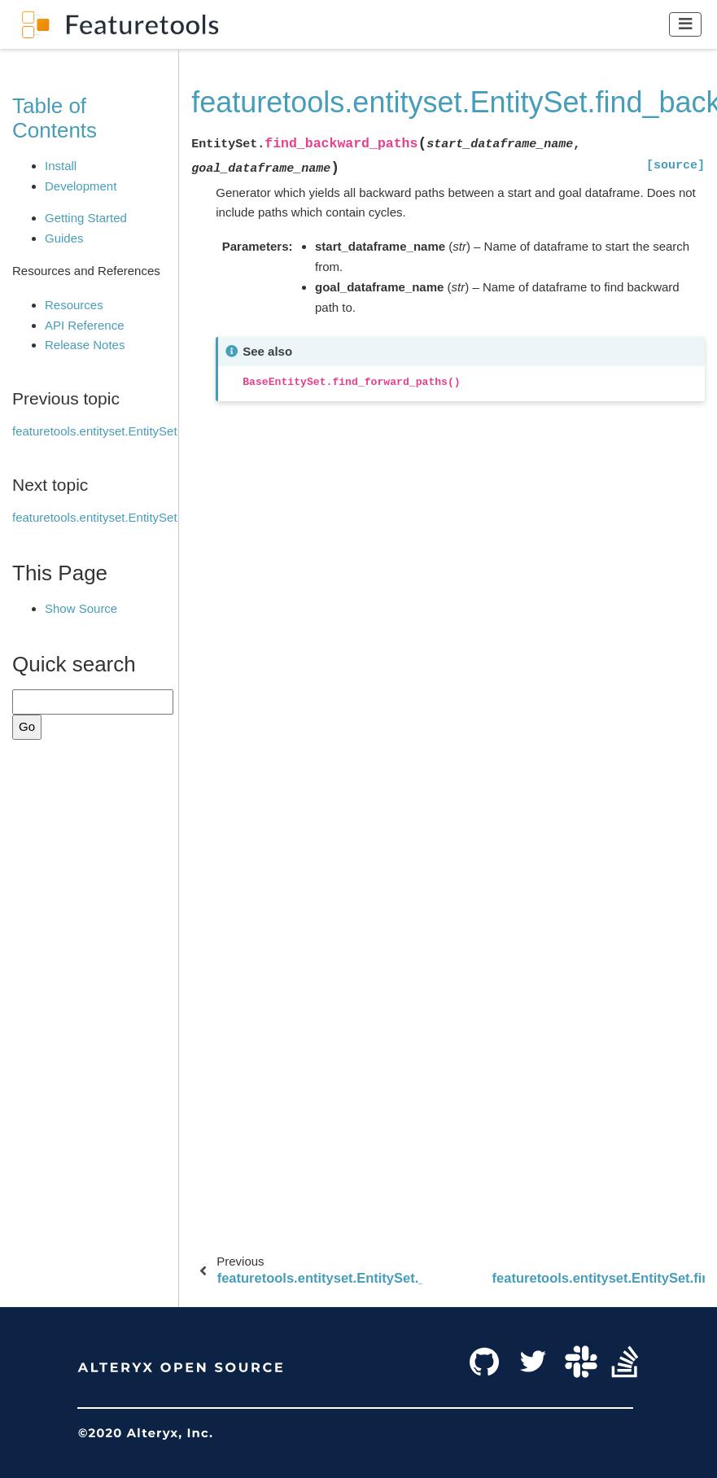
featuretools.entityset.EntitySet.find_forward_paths (148, 517)
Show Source (81, 608)
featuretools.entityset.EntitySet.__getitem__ (129, 431)
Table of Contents (54, 118)
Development (80, 186)
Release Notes (85, 345)
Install (61, 166)
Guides (64, 238)
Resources (74, 305)
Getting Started (86, 218)
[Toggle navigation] (685, 24)
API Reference (85, 325)
